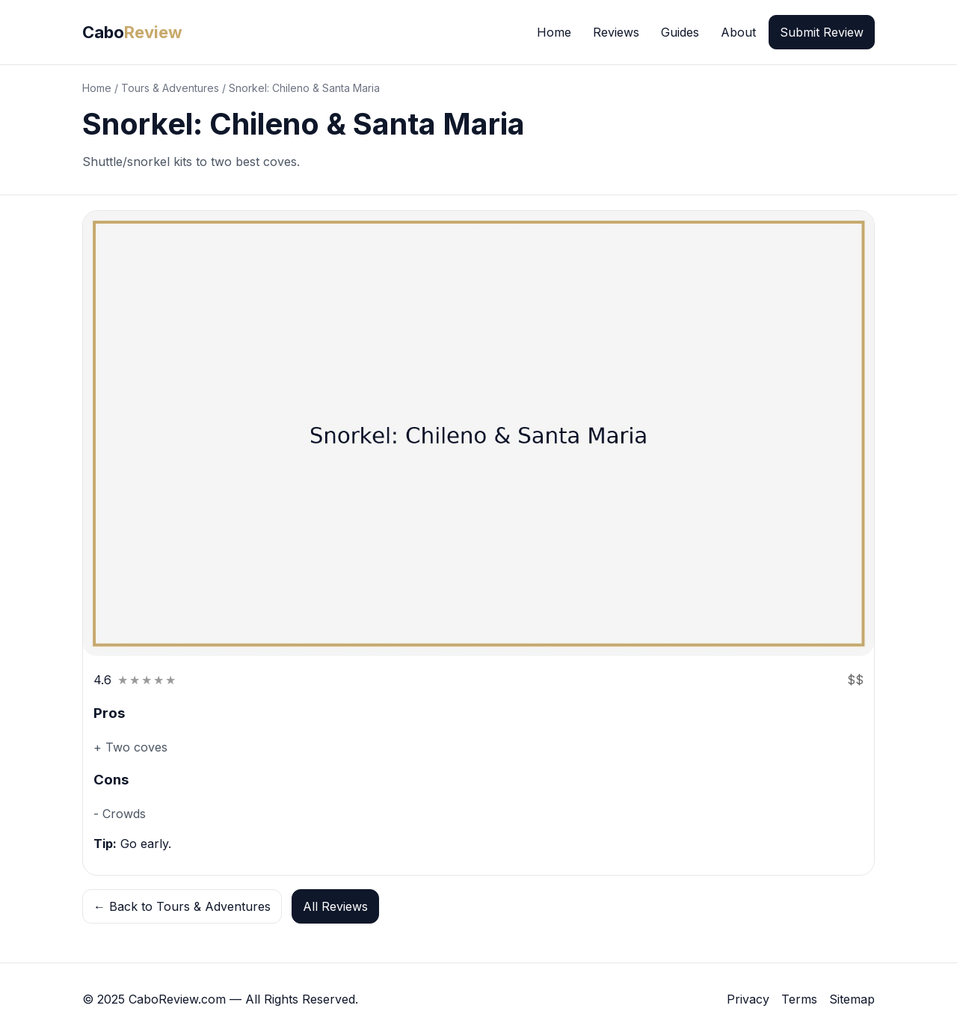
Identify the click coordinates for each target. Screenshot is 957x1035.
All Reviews (335, 906)
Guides (680, 32)
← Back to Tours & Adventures (182, 906)
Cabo (132, 32)
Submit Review (822, 32)
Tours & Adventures (170, 88)
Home (554, 32)
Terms (799, 999)
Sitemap (852, 999)
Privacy (748, 999)
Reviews (616, 32)
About (738, 32)
